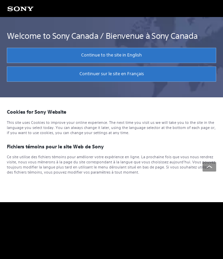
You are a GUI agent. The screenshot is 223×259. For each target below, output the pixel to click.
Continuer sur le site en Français (111, 74)
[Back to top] (209, 167)
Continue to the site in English (111, 55)
